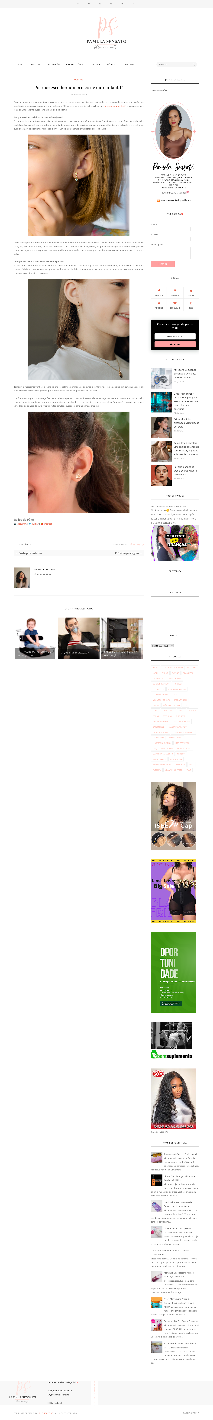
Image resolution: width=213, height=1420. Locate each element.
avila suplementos (181, 721)
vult (189, 770)
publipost (78, 80)
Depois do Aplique (161, 684)
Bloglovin (175, 305)
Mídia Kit (112, 64)
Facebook (159, 292)
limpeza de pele (184, 748)
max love (181, 754)
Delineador (158, 678)
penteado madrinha (162, 764)
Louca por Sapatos (177, 689)
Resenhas (35, 64)
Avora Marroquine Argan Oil (177, 1298)
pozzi (191, 764)
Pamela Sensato (46, 569)
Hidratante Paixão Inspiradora (178, 1228)
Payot (181, 711)
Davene (175, 673)
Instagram (22, 523)
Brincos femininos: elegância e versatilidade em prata (186, 423)
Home (20, 64)
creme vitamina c (160, 732)
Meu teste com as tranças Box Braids (168, 506)
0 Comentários (22, 544)
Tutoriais (94, 64)
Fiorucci (178, 684)
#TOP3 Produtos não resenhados (180, 1343)
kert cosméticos (182, 743)
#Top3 (155, 667)
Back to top (191, 1413)
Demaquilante (174, 678)
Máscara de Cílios (171, 705)
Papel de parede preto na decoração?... (120, 653)
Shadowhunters (160, 721)
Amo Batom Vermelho (172, 667)
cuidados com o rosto (183, 732)
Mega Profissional (161, 700)
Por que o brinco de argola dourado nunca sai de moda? (185, 470)
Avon (155, 673)
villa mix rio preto (173, 770)
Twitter (35, 523)
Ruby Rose (180, 716)
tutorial (157, 770)
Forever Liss (158, 689)
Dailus (165, 673)
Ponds (156, 716)
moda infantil (159, 759)
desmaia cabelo (175, 737)
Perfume (192, 711)
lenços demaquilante (163, 748)
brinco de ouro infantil (115, 106)
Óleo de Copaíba (159, 90)
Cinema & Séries (74, 64)
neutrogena (176, 759)
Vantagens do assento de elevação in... (34, 653)
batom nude (158, 727)
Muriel (156, 705)
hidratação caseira (162, 743)
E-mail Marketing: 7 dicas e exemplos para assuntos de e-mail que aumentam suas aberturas (186, 401)
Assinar (175, 344)
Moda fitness (180, 700)
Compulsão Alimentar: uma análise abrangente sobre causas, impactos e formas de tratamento (186, 448)
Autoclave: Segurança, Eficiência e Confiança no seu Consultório (185, 373)
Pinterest (47, 523)
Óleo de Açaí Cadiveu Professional (180, 1154)
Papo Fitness (168, 711)
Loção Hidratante (161, 694)
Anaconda (192, 667)
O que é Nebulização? (75, 652)
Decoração (53, 64)
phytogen (180, 764)
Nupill (156, 711)
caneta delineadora (177, 727)
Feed (191, 305)
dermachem (158, 737)
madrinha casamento (163, 754)
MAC (176, 694)
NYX (185, 705)
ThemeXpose (45, 1413)
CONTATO (129, 64)
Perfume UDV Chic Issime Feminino (181, 1321)
